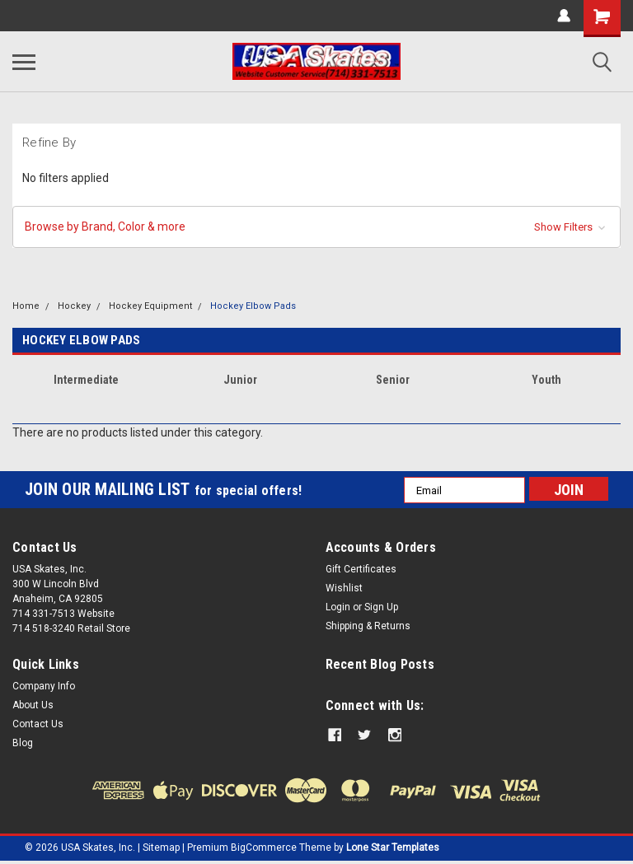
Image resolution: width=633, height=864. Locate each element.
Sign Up (381, 607)
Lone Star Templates (392, 847)
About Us (33, 705)
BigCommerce (264, 847)
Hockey (74, 306)
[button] (316, 227)
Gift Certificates (361, 569)
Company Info (43, 686)
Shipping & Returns (368, 626)
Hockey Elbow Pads (253, 306)
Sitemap (161, 847)
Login (338, 607)
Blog (22, 743)
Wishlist (344, 588)
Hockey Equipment (150, 306)
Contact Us (37, 724)
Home (26, 306)
